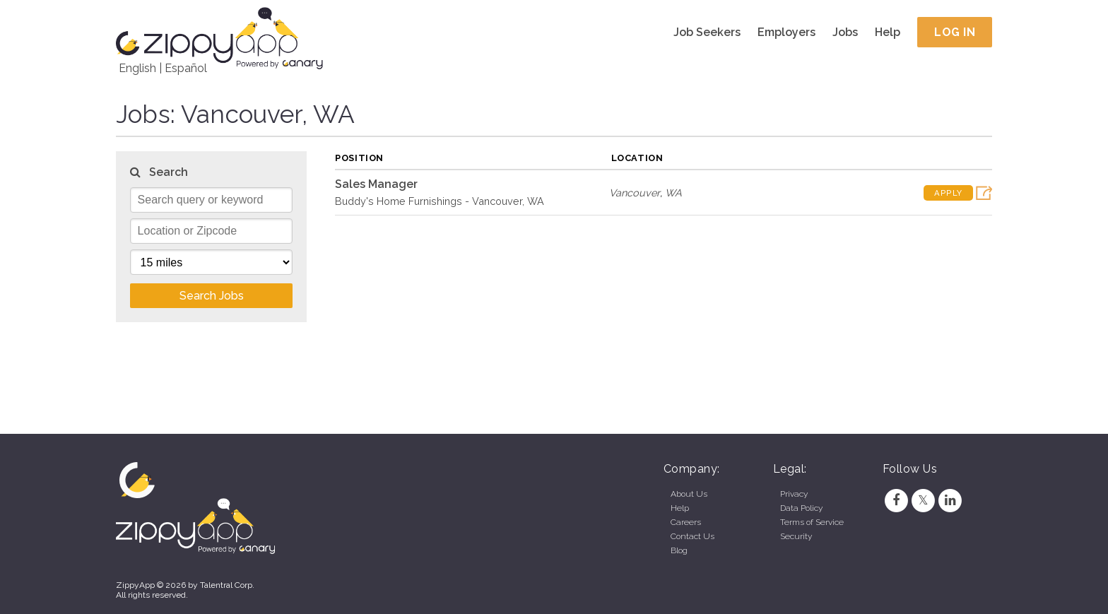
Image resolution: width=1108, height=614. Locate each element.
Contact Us (692, 536)
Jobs (845, 32)
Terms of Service (812, 522)
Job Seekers (707, 32)
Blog (679, 550)
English (137, 68)
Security (796, 536)
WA (673, 193)
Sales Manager (376, 184)
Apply (948, 193)
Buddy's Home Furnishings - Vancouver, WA (439, 201)
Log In (954, 32)
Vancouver (634, 193)
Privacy (794, 494)
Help (887, 32)
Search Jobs (211, 295)
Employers (786, 32)
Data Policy (801, 508)
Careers (686, 522)
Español (186, 68)
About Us (689, 494)
